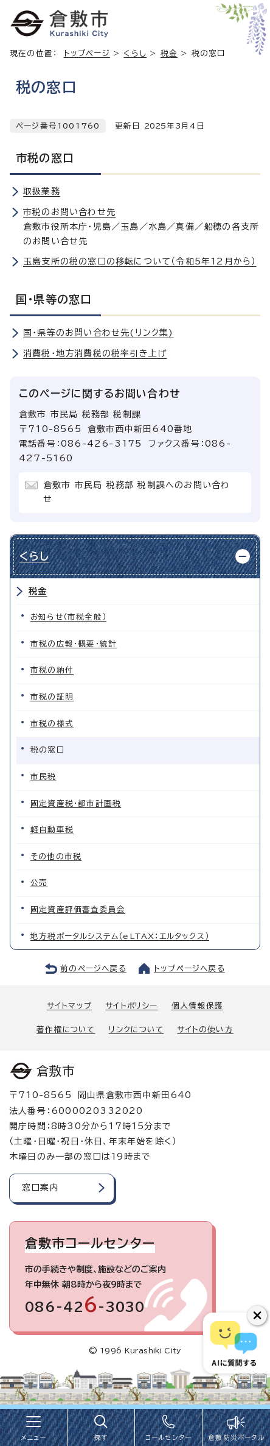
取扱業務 (41, 191)
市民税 (43, 777)
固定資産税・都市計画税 (75, 803)
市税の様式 (52, 724)
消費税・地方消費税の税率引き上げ (95, 353)
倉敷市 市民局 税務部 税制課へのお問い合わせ (136, 492)
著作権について (65, 1029)
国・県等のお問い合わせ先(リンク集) (98, 332)
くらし (135, 53)
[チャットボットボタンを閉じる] (257, 1315)
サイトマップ (69, 1006)
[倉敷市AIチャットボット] (234, 1343)
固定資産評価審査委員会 (77, 909)
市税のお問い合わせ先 (69, 212)
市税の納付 (52, 670)
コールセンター (168, 1437)
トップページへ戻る (189, 969)
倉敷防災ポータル (236, 1437)
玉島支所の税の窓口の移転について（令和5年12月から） (139, 261)
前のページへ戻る (93, 969)
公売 (38, 883)
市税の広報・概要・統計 (73, 644)
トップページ (87, 53)
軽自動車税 (52, 830)
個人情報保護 (197, 1006)
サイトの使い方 (205, 1029)
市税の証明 (52, 697)
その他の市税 (55, 856)
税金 (169, 53)
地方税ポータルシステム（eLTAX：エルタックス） (119, 936)
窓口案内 (40, 1187)
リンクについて (136, 1029)
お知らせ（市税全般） (68, 617)
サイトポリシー (131, 1006)
